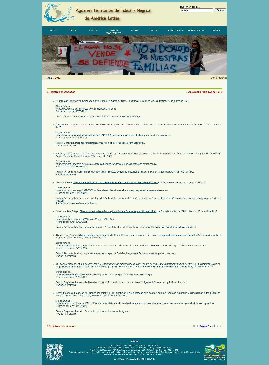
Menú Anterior (219, 78)
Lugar (93, 30)
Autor (217, 30)
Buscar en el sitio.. (190, 6)
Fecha (134, 30)
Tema (72, 30)
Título (155, 30)
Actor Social (196, 30)
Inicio (52, 30)
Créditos (134, 341)
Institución (175, 30)
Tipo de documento (113, 32)
